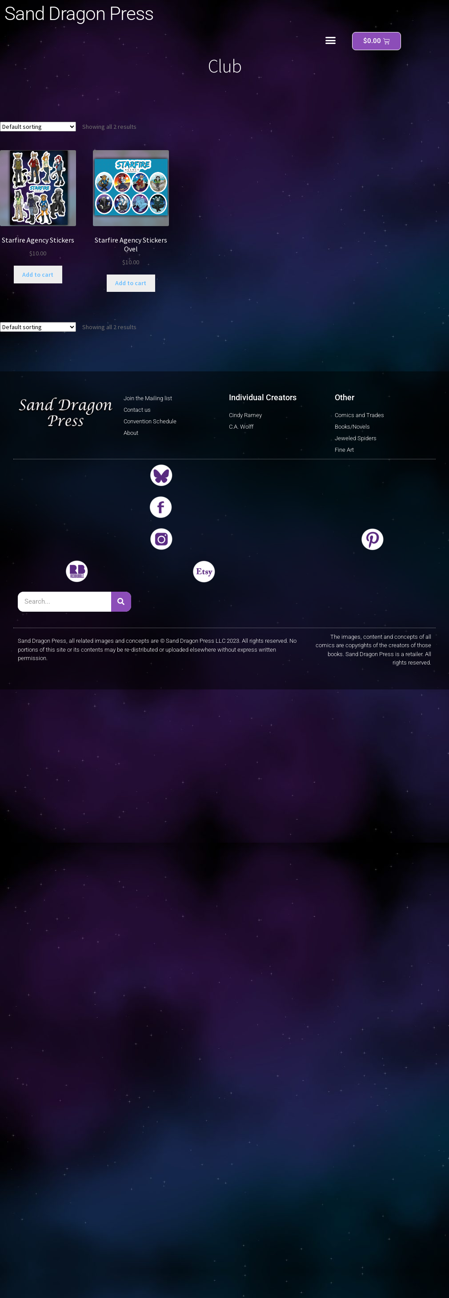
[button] (330, 40)
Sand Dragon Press (78, 13)
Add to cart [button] (37, 275)
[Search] (121, 602)
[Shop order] (38, 126)
